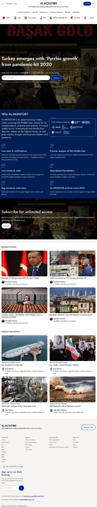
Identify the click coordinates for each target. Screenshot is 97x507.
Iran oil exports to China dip (12, 365)
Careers (75, 447)
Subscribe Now (88, 427)
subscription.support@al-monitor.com (34, 496)
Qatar (3, 457)
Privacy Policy (53, 442)
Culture (34, 12)
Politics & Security (24, 12)
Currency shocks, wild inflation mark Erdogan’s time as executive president (22, 316)
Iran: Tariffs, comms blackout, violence (64, 365)
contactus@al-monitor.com (27, 499)
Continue (6, 226)
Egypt (3, 454)
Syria (3, 462)
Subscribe (87, 4)
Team (74, 445)
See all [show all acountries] (92, 18)
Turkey (3, 440)
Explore (67, 12)
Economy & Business (56, 12)
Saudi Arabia (5, 442)
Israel (3, 450)
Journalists (75, 442)
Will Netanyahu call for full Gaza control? (65, 406)
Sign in (93, 4)
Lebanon (4, 459)
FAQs (50, 445)
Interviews (76, 12)
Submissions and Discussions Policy (58, 447)
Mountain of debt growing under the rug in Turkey (20, 278)
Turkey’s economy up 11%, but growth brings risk (68, 278)
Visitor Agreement (54, 440)
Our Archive (28, 450)
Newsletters (9, 4)
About (74, 440)
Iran (3, 445)
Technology (44, 12)
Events (15, 4)
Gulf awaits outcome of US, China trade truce (19, 406)
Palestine (4, 452)
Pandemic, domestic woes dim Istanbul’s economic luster (71, 315)
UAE (3, 447)
